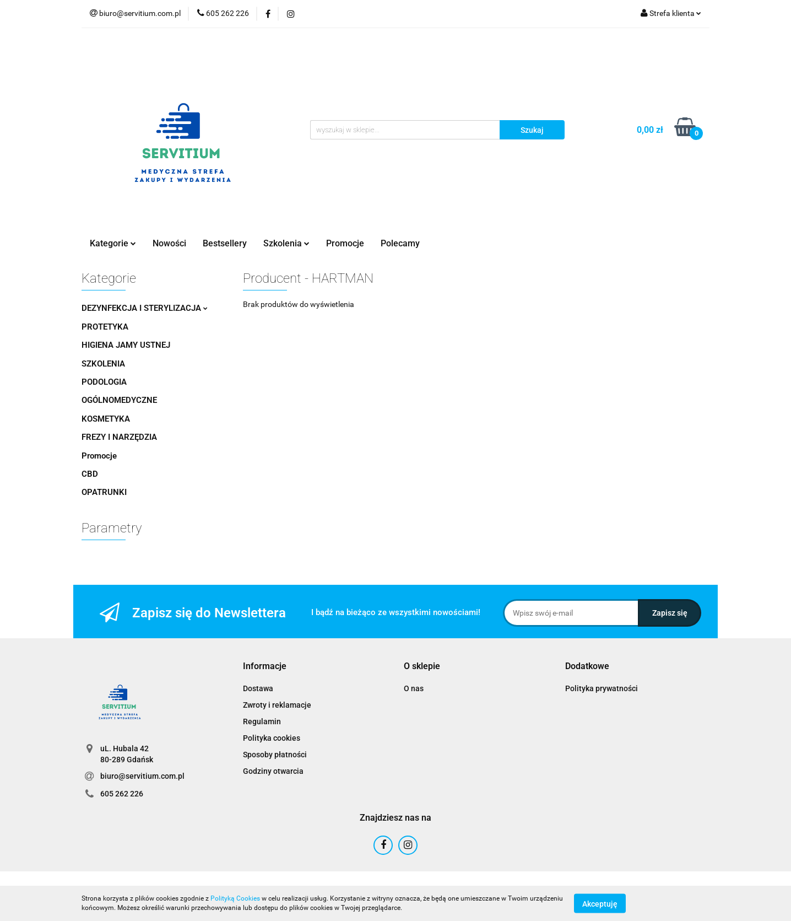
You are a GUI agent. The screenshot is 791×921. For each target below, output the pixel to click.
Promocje (345, 243)
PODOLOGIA (104, 382)
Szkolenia (286, 243)
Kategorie (113, 243)
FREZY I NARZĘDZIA (119, 437)
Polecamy (400, 243)
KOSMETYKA (106, 419)
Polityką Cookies (235, 898)
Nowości (169, 243)
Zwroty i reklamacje (277, 705)
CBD (90, 474)
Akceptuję (599, 903)
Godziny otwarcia (273, 771)
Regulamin (262, 721)
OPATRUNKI (104, 492)
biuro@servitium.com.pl (142, 776)
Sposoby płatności (275, 754)
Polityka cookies (271, 738)
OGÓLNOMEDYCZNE (119, 400)
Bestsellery (225, 243)
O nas (414, 688)
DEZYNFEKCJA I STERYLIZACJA (145, 308)
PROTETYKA (105, 327)
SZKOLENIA (103, 364)
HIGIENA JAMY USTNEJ (126, 345)
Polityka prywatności (601, 688)
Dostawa (258, 688)
